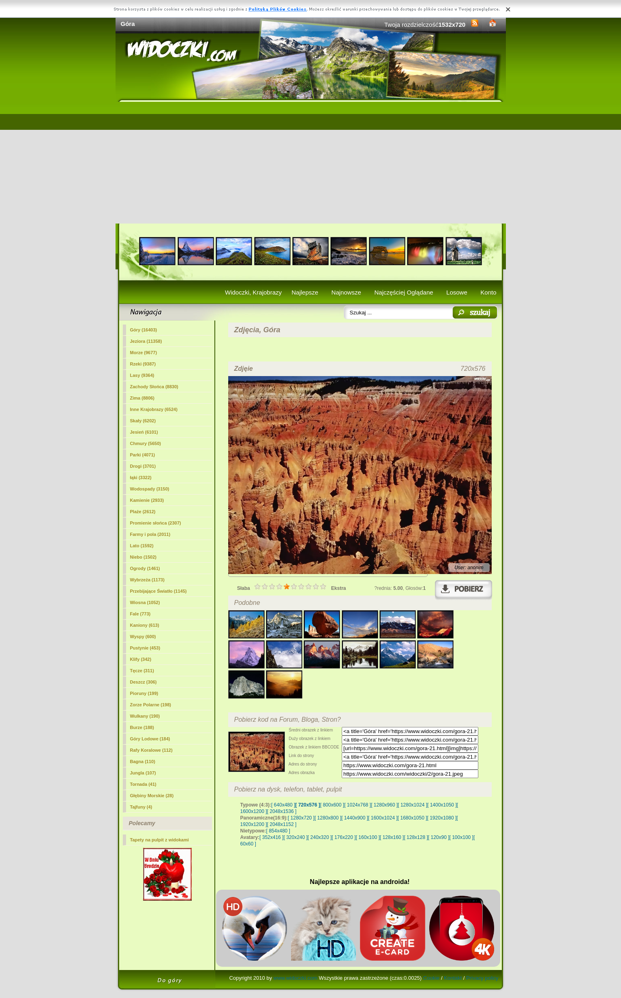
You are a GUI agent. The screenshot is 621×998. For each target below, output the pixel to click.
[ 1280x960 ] (384, 805)
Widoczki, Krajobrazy (253, 292)
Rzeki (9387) (143, 363)
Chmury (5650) (145, 443)
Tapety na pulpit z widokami (159, 839)
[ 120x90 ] (439, 837)
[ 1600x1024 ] (383, 818)
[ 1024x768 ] (357, 805)
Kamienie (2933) (147, 500)
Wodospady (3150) (149, 488)
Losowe (456, 292)
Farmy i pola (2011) (150, 534)
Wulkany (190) (145, 716)
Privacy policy (482, 978)
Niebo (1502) (143, 557)
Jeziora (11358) (146, 341)
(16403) (143, 329)
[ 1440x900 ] (354, 818)
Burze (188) (142, 727)
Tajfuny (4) (141, 806)
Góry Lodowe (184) (150, 738)
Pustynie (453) (145, 647)
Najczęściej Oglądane (403, 292)
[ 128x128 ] (416, 837)
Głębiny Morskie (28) (152, 795)
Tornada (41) (143, 784)
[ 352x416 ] (271, 837)
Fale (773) (140, 613)
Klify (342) (141, 659)
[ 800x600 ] (332, 805)
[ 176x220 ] (343, 837)
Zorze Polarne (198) (150, 704)
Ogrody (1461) (145, 568)
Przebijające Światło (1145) (158, 591)
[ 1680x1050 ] (412, 818)
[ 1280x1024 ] (412, 805)
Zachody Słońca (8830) (154, 386)
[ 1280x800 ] (328, 818)
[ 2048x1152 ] (282, 824)
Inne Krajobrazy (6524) (154, 409)
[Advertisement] (311, 162)
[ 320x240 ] (295, 837)
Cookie (431, 978)
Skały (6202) (143, 420)
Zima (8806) (142, 398)
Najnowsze (346, 292)
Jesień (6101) (144, 432)
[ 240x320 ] (320, 837)
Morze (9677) (143, 352)
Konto (488, 292)
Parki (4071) (142, 454)
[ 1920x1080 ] (442, 818)
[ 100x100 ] (461, 837)
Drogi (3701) (143, 466)
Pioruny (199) (144, 693)
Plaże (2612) (143, 511)
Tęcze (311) (142, 670)
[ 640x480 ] (283, 805)
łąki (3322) (141, 477)
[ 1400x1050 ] (442, 805)
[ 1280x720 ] (301, 818)
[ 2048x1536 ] (282, 811)
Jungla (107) (143, 772)
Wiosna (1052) (145, 602)
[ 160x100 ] (368, 837)
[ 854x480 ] (278, 831)
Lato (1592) (142, 545)
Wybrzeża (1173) (147, 579)
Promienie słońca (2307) (155, 523)
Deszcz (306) (143, 682)
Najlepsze (304, 292)
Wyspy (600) (143, 636)
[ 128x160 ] (392, 837)
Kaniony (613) (144, 625)
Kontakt (453, 978)
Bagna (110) (142, 761)
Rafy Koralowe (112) (151, 750)
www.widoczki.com (295, 978)
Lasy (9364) (142, 375)
